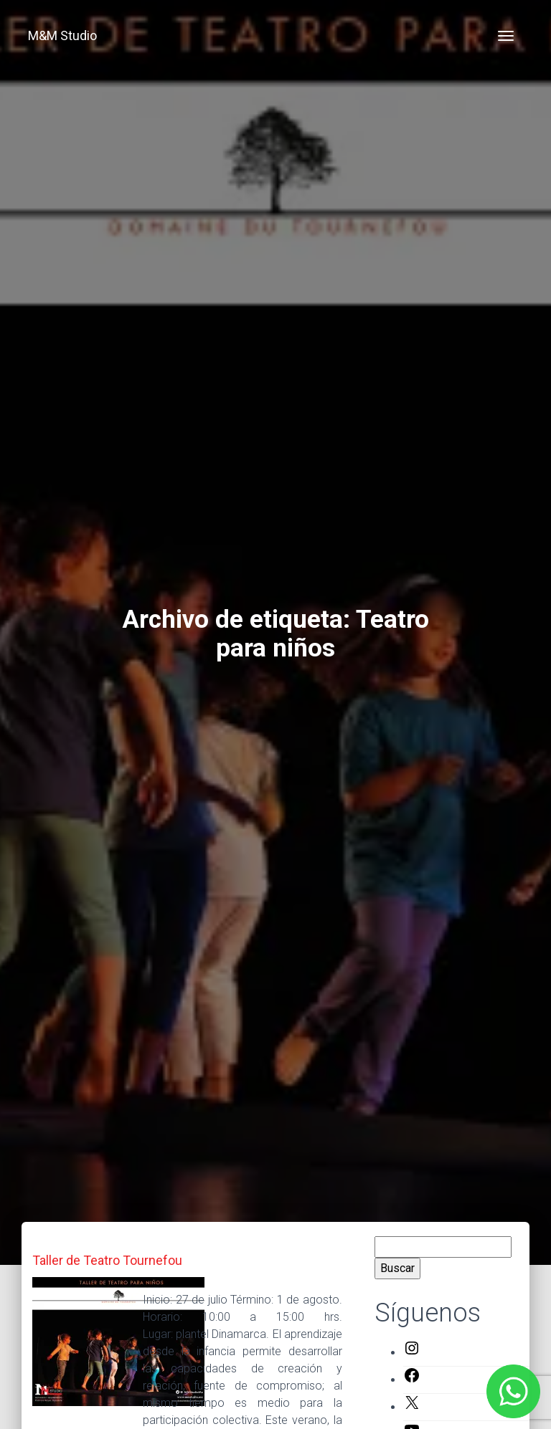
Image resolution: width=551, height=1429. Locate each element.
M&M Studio (62, 35)
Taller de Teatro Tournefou (107, 1260)
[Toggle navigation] (506, 35)
